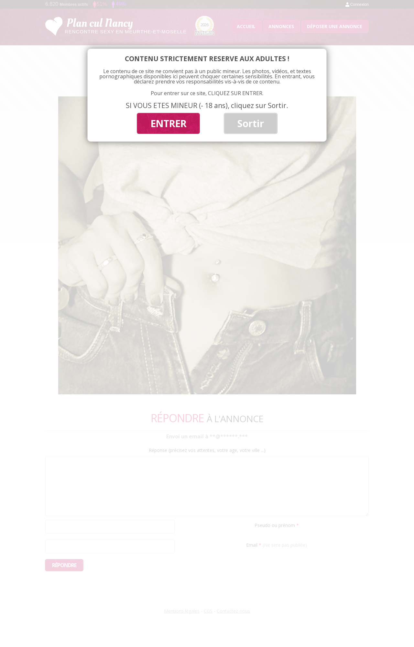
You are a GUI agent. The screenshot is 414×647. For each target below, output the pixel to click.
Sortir (250, 123)
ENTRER (168, 123)
